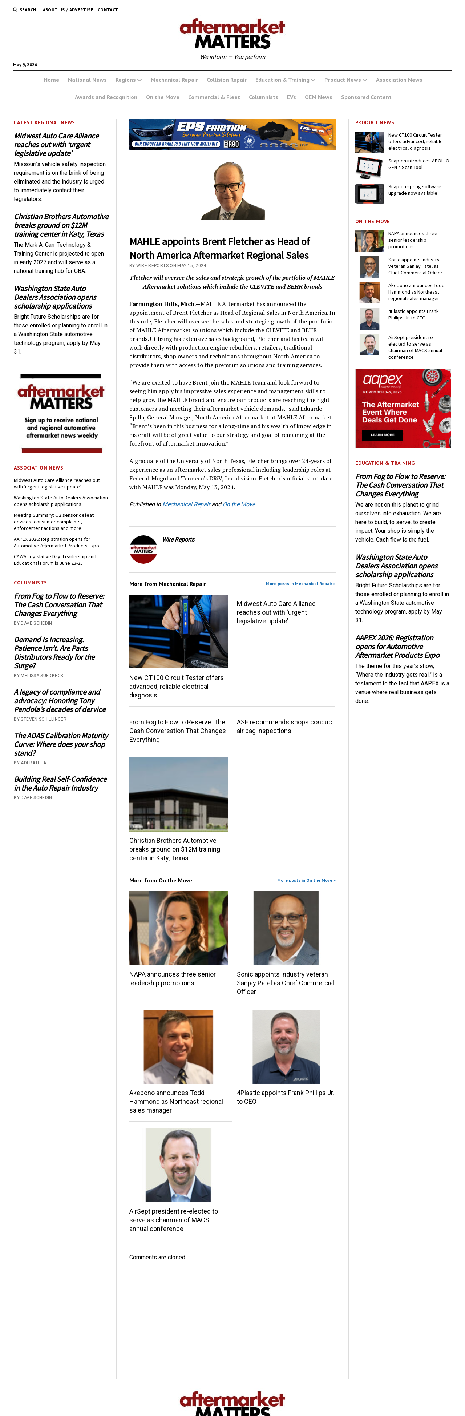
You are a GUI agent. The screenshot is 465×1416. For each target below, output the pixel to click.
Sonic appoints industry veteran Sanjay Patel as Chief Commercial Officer (285, 982)
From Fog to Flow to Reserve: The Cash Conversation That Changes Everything (59, 605)
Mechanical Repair (174, 79)
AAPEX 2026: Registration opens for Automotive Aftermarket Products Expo (56, 542)
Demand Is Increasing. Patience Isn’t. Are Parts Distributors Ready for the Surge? (54, 652)
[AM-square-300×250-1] (62, 451)
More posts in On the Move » (306, 880)
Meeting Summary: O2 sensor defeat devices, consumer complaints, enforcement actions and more (54, 521)
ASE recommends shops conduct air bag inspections (285, 726)
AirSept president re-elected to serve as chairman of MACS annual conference (173, 1219)
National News (87, 79)
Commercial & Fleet (214, 97)
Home (51, 79)
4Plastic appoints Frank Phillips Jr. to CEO (285, 1097)
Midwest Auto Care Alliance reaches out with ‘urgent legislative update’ (56, 145)
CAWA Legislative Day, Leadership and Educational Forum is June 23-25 (55, 559)
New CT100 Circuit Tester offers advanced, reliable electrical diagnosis (176, 686)
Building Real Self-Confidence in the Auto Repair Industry (60, 783)
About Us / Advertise (68, 9)
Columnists (263, 97)
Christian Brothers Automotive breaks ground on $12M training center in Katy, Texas (61, 225)
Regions (126, 79)
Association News (399, 79)
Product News (342, 79)
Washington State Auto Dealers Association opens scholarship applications (55, 297)
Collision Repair (227, 79)
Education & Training (282, 79)
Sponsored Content (366, 97)
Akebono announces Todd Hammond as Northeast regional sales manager (176, 1101)
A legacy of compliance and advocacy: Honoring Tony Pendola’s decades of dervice (59, 701)
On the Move (162, 97)
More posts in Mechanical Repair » (301, 583)
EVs (291, 97)
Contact (108, 9)
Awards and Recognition (106, 97)
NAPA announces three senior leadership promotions (172, 978)
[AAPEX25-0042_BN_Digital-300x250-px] (403, 446)
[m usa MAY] (232, 148)
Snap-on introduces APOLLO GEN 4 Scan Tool (418, 163)
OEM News (318, 97)
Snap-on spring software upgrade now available (414, 189)
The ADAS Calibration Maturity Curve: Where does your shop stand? (61, 744)
